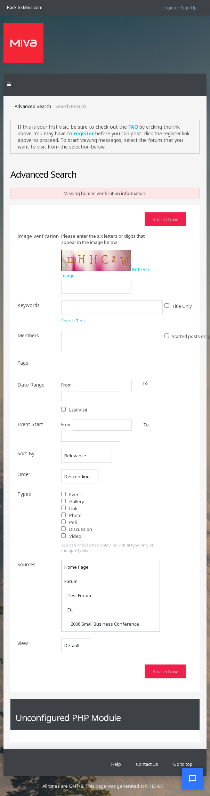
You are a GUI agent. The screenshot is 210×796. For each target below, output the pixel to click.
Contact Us (147, 764)
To (146, 425)
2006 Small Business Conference (101, 624)
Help (116, 764)
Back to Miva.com (24, 7)
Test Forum (77, 595)
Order (23, 474)
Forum (71, 581)
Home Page (76, 567)
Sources (26, 564)
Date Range (31, 384)
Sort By (25, 453)
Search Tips (73, 321)
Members (28, 335)
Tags (22, 362)
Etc (68, 610)
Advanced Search (33, 106)
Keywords (28, 305)
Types (24, 494)
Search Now (165, 219)
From (96, 385)
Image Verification (38, 236)
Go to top (183, 764)
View (22, 643)
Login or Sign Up (179, 8)
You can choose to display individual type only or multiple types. (107, 547)
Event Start (30, 424)
